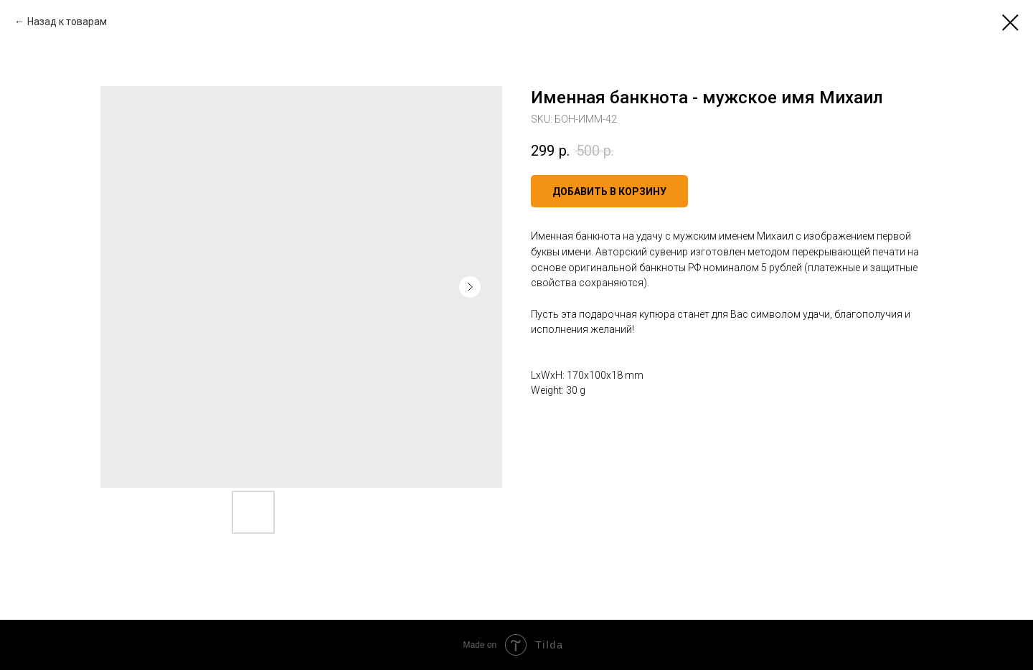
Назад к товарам (67, 21)
